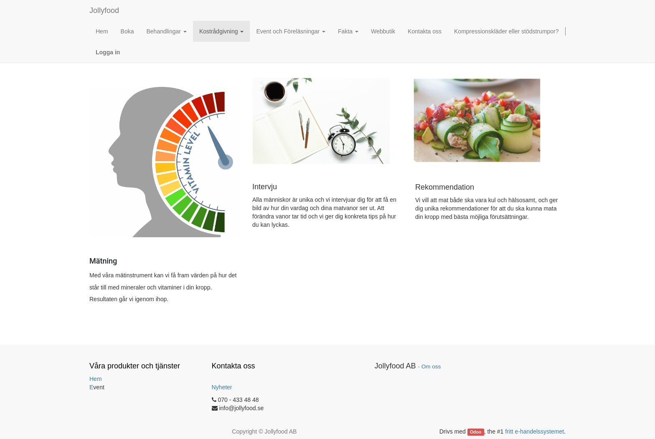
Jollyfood (104, 10)
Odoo (475, 431)
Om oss (431, 366)
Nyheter (222, 387)
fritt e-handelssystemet (534, 431)
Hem (95, 379)
